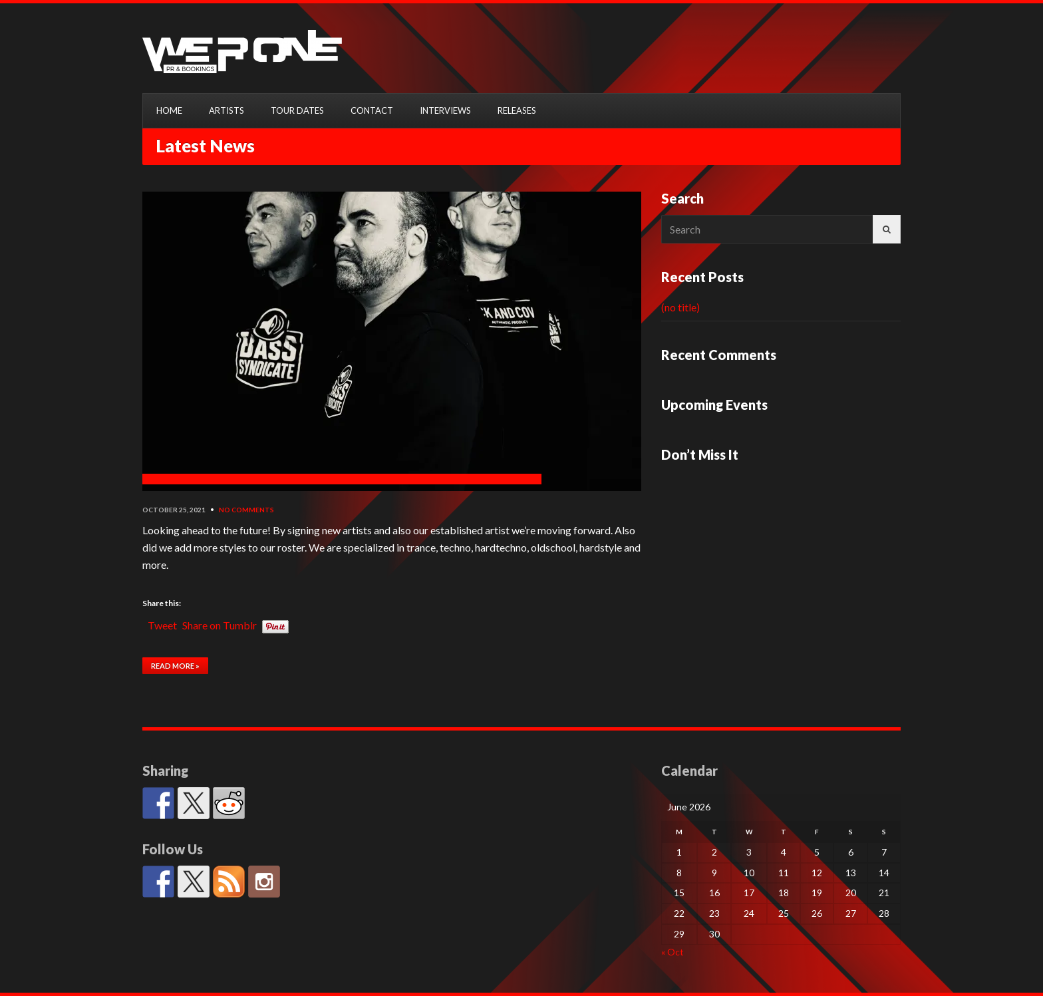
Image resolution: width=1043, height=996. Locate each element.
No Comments (246, 510)
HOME (169, 110)
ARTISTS (226, 110)
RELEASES (517, 110)
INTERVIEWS (445, 110)
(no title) (680, 307)
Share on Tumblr (219, 624)
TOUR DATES (297, 110)
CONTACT (372, 110)
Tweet (162, 624)
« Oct (672, 951)
